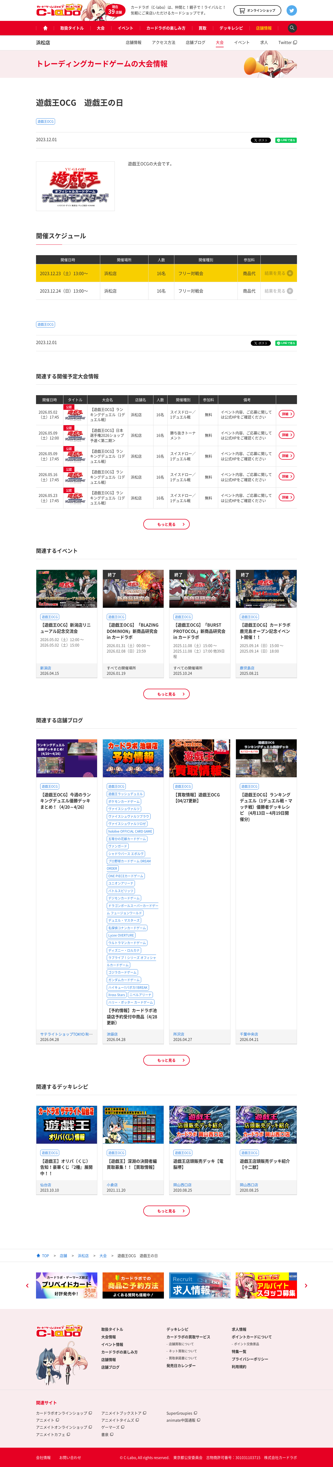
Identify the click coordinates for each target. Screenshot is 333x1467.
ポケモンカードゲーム (124, 801)
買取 (202, 28)
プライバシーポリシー (250, 1358)
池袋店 (112, 1034)
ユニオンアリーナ (120, 883)
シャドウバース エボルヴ (126, 853)
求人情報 (239, 1329)
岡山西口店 (182, 1184)
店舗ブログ (195, 42)
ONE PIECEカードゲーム (125, 876)
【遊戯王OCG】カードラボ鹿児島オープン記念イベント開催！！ (265, 631)
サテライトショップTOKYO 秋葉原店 (70, 1034)
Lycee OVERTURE (121, 935)
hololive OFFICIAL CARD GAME (130, 831)
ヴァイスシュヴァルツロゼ (127, 823)
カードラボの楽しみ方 (166, 28)
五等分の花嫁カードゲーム (127, 839)
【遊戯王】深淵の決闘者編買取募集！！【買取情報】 (132, 1164)
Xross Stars (116, 994)
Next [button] (305, 1286)
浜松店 (43, 42)
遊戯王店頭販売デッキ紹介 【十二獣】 (265, 1164)
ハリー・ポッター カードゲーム (130, 1002)
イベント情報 (112, 1344)
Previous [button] (27, 1286)
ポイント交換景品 (246, 1344)
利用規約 (239, 1366)
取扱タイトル (72, 28)
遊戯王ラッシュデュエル (125, 794)
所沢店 (178, 1034)
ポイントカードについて (252, 1336)
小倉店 (112, 1184)
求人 (264, 42)
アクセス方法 (163, 42)
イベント (125, 28)
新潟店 (45, 667)
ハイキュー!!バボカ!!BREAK (127, 987)
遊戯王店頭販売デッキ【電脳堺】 (198, 1164)
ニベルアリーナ (140, 994)
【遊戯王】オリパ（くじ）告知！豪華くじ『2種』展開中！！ (66, 1167)
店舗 (63, 1255)
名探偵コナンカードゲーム (127, 928)
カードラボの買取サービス (188, 1336)
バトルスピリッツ (120, 891)
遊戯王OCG (45, 121)
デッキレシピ (231, 28)
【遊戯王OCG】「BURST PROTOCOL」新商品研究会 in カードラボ (199, 631)
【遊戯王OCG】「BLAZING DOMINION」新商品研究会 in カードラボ (132, 631)
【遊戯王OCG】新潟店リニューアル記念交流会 (65, 628)
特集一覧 (239, 1351)
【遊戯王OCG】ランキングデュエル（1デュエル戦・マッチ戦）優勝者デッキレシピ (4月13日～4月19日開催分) (266, 806)
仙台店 (45, 1184)
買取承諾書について (183, 1358)
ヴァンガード (117, 846)
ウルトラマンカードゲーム (127, 942)
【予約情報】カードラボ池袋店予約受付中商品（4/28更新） (132, 1016)
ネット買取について (183, 1351)
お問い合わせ (70, 1457)
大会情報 (108, 1336)
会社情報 (43, 1457)
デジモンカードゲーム (124, 898)
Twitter (285, 42)
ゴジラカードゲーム (122, 972)
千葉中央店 (249, 1034)
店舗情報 (264, 28)
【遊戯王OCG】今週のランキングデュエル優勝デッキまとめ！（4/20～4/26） (65, 800)
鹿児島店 (247, 667)
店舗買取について (181, 1344)
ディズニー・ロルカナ (124, 950)
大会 (101, 28)
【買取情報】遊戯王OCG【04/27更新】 (196, 797)
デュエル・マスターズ (124, 920)
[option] (66, 1285)
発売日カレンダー (181, 1365)
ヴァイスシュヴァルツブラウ (128, 816)
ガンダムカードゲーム (124, 980)
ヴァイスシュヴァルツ (124, 808)
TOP (45, 1255)
